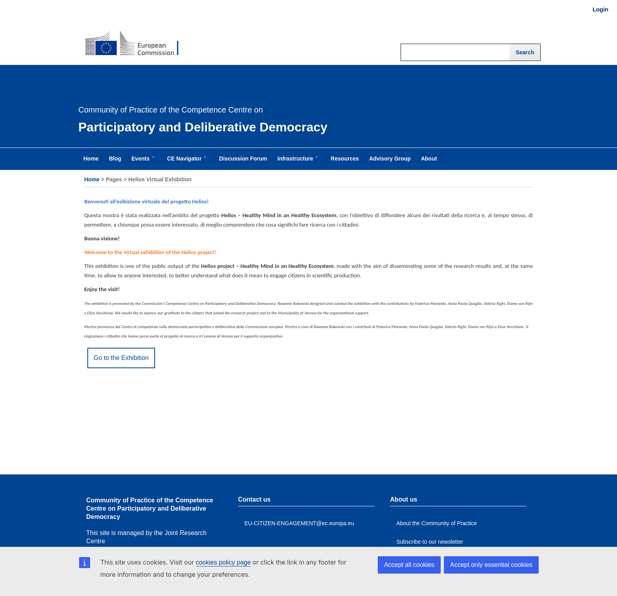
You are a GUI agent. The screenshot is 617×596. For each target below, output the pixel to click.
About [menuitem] (429, 158)
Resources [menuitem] (345, 158)
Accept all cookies (409, 564)
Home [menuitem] (91, 158)
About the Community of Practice (436, 523)
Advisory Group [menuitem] (390, 158)
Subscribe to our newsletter (429, 542)
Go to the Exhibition (121, 357)
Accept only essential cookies (491, 564)
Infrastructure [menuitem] (296, 162)
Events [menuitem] (142, 162)
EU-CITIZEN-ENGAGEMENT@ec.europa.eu (299, 523)
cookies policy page (223, 562)
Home (92, 179)
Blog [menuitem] (115, 158)
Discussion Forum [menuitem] (243, 158)
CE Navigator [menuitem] (186, 162)
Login (600, 9)
